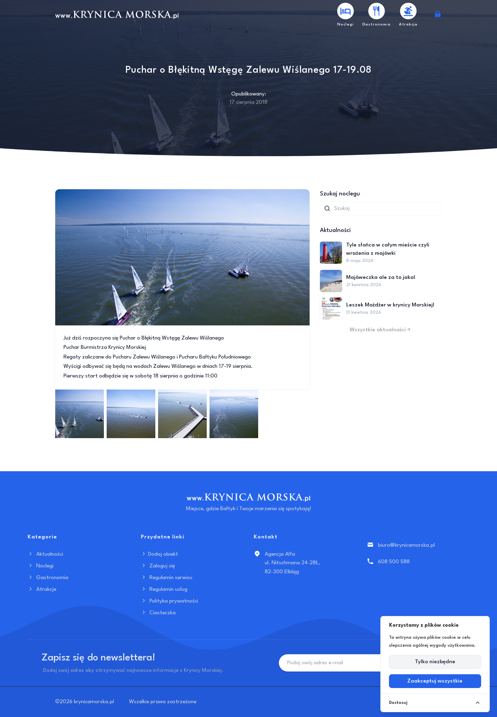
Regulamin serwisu (166, 577)
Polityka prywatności (169, 601)
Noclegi (40, 566)
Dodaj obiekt (159, 554)
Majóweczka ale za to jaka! (381, 277)
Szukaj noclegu (340, 194)
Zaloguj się (158, 566)
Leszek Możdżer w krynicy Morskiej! (390, 305)
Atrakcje (42, 589)
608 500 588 (394, 562)
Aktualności (45, 554)
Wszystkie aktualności (381, 330)
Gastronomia (48, 577)
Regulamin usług (164, 589)
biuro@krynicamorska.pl (406, 545)
